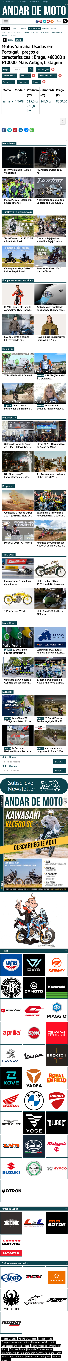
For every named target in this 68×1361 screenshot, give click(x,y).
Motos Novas (45, 1338)
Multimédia (9, 417)
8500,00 (61, 101)
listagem (19, 39)
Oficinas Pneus (17, 1349)
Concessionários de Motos (15, 1345)
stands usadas (23, 32)
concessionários (8, 32)
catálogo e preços (19, 28)
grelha (10, 39)
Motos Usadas (9, 1338)
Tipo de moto (9, 75)
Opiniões (8, 349)
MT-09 (19, 101)
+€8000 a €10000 (47, 75)
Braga (36, 82)
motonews (35, 32)
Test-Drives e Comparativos (17, 211)
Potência (23, 82)
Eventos (7, 691)
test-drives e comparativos (52, 32)
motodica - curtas (9, 35)
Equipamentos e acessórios (17, 280)
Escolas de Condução (13, 1356)
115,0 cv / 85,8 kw (32, 106)
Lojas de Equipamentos (39, 1349)
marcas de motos (49, 28)
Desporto (8, 486)
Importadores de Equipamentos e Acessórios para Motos (31, 1352)
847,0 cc (45, 101)
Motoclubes (32, 1356)
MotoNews (9, 143)
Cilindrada (8, 82)
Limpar (6, 69)
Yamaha (25, 75)
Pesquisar (59, 761)
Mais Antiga (43, 69)
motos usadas (34, 28)
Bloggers (45, 1356)
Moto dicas (9, 623)
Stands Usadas (39, 1345)
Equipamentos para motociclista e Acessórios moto (28, 1342)
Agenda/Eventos (27, 1338)
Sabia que (8, 554)
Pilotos (56, 1356)
